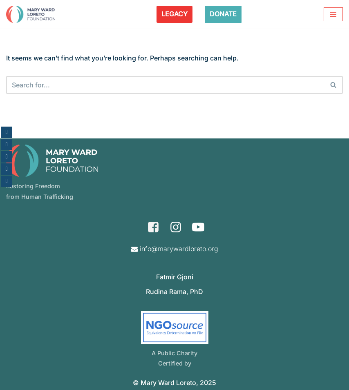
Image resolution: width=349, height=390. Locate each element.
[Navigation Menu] (333, 14)
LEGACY (174, 14)
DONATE (223, 14)
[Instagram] (176, 227)
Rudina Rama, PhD (174, 291)
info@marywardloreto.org (179, 249)
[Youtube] (198, 227)
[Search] (165, 85)
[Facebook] (153, 227)
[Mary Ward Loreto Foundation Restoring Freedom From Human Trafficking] (30, 14)
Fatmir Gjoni (174, 277)
